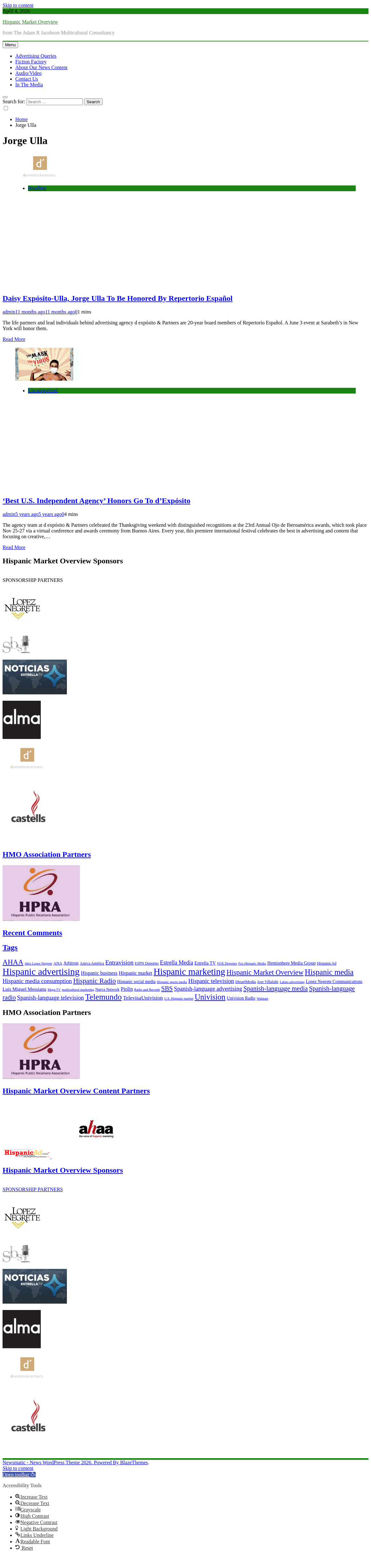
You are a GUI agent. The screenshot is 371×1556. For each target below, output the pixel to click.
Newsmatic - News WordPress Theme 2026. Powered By (61, 1462)
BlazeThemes (134, 1462)
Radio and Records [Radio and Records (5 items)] (147, 989)
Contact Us (26, 79)
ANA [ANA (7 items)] (58, 963)
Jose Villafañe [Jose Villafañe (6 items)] (268, 982)
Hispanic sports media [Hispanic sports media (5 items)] (172, 982)
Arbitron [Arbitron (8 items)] (70, 963)
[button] (19, 1474)
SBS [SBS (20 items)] (167, 988)
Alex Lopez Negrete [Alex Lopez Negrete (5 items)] (38, 963)
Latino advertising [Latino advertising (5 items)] (292, 982)
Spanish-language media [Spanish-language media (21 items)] (275, 988)
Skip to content (18, 5)
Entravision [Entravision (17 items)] (119, 962)
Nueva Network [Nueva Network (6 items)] (107, 989)
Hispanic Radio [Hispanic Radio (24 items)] (94, 981)
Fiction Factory (30, 61)
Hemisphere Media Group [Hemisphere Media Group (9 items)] (291, 963)
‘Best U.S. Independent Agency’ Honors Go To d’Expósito (96, 500)
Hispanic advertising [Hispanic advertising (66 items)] (41, 971)
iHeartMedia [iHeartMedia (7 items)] (245, 982)
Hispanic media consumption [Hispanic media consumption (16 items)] (37, 981)
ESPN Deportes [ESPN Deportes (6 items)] (147, 963)
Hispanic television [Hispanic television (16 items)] (211, 981)
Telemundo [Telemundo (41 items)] (103, 997)
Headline (37, 188)
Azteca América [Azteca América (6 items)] (92, 963)
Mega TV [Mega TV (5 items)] (54, 989)
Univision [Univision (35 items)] (210, 997)
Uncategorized (43, 390)
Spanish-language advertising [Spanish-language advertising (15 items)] (208, 989)
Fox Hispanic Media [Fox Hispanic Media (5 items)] (252, 963)
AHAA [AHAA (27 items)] (13, 962)
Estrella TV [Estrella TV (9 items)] (205, 963)
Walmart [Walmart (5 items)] (262, 998)
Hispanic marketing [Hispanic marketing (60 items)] (189, 971)
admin (9, 312)
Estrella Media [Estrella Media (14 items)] (176, 962)
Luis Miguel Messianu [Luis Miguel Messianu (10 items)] (24, 989)
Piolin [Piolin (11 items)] (127, 989)
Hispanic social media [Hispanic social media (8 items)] (136, 981)
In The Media (29, 84)
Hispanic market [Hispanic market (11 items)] (135, 973)
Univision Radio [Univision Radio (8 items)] (241, 998)
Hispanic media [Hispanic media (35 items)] (329, 972)
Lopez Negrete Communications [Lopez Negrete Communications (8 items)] (334, 981)
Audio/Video (28, 73)
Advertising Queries (35, 56)
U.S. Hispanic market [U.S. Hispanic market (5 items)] (178, 998)
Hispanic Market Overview (30, 22)
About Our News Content (41, 67)
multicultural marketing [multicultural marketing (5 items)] (78, 989)
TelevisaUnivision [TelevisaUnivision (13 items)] (143, 998)
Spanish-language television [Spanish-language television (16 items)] (50, 997)
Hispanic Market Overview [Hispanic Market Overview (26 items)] (264, 972)
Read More (14, 339)
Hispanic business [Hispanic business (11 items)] (99, 973)
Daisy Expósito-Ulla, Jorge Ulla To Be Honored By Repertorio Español (117, 298)
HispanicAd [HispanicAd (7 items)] (326, 963)
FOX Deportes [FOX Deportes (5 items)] (227, 963)
